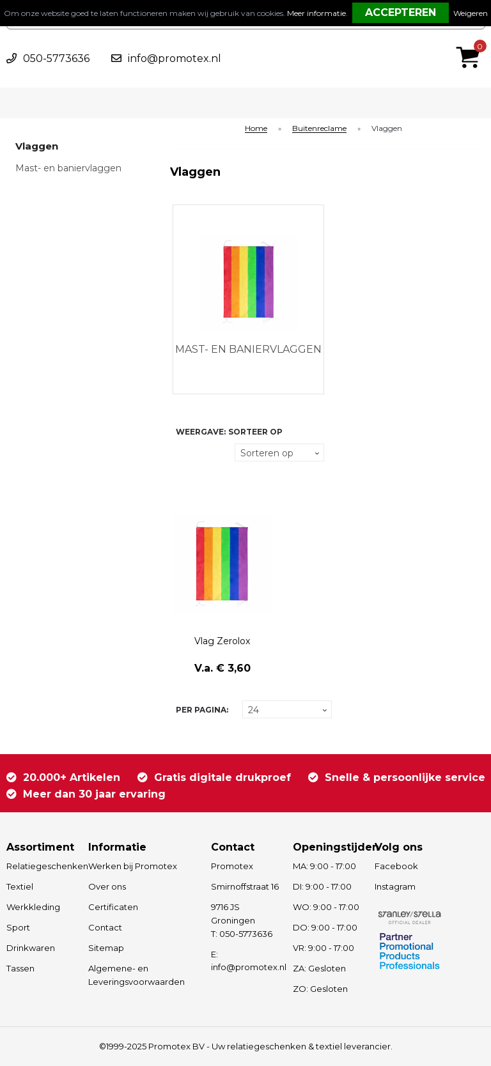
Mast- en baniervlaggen (68, 168)
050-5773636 (56, 58)
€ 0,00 (471, 40)
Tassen (20, 968)
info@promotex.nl (174, 58)
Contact (105, 927)
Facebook (396, 866)
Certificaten (113, 907)
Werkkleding (33, 907)
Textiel (19, 886)
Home (256, 129)
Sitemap (106, 948)
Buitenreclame (319, 129)
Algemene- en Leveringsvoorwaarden (136, 975)
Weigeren (470, 13)
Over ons (107, 886)
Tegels (183, 452)
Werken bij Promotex (132, 866)
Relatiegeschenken (41, 866)
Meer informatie (316, 13)
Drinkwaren (30, 948)
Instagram (395, 886)
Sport (18, 927)
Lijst (183, 477)
